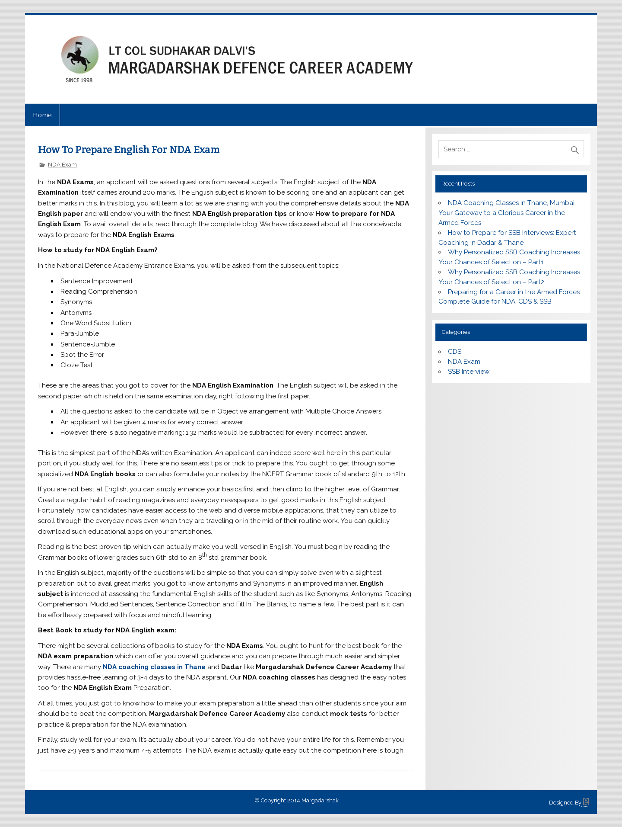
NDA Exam (62, 164)
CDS (454, 352)
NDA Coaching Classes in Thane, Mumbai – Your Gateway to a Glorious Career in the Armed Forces (509, 213)
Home (42, 115)
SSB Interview (468, 371)
